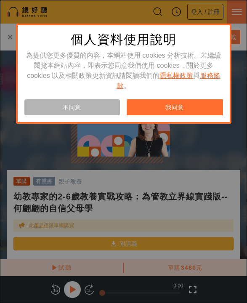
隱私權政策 (176, 75)
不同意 (72, 107)
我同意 (174, 107)
